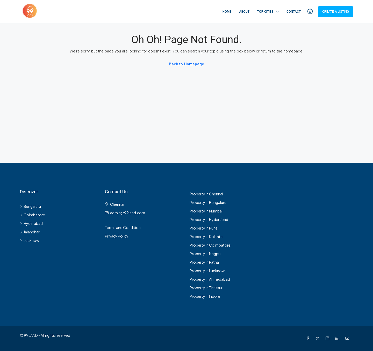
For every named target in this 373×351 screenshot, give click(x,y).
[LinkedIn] (338, 338)
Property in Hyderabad (209, 219)
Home (227, 11)
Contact (293, 11)
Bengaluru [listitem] (30, 206)
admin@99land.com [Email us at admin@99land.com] (127, 212)
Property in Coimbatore (210, 245)
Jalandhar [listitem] (30, 232)
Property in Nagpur (206, 253)
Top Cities (265, 11)
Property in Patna (204, 262)
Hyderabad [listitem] (31, 223)
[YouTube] (348, 338)
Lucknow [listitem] (29, 240)
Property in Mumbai (206, 211)
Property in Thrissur (206, 287)
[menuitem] (310, 11)
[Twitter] (318, 338)
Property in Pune (204, 228)
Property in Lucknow (207, 270)
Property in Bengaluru (208, 202)
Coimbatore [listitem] (32, 214)
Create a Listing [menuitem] (335, 11)
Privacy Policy (116, 236)
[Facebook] (309, 338)
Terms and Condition (123, 227)
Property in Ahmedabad (210, 279)
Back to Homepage (186, 64)
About (244, 11)
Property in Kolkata (206, 236)
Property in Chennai (206, 194)
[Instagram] (328, 338)
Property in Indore (205, 296)
